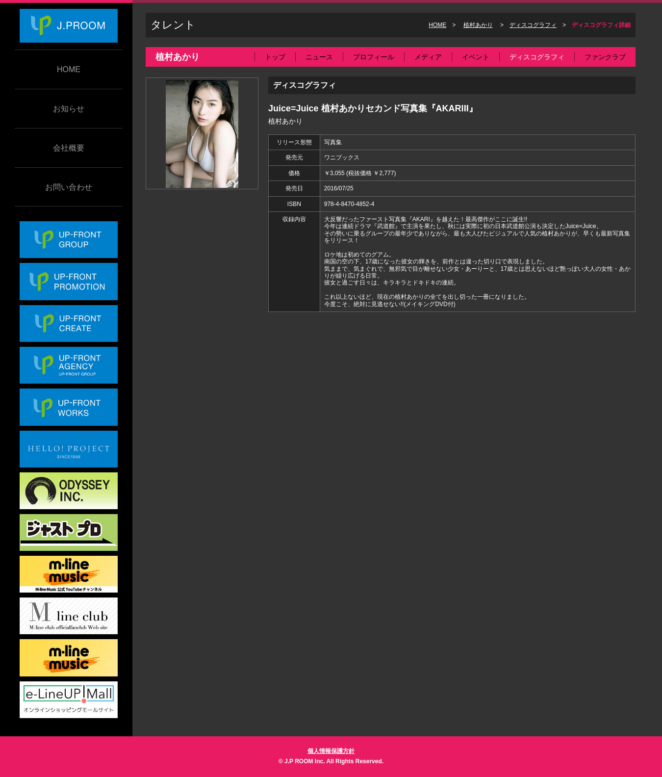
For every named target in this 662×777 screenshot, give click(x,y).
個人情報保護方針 (331, 751)
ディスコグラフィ (533, 25)
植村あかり (478, 25)
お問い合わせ (68, 187)
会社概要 (68, 148)
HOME (68, 69)
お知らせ (68, 108)
